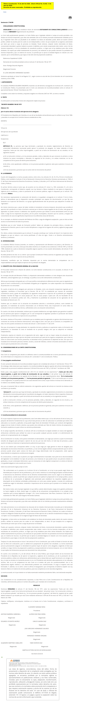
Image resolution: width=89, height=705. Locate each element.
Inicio (4, 12)
